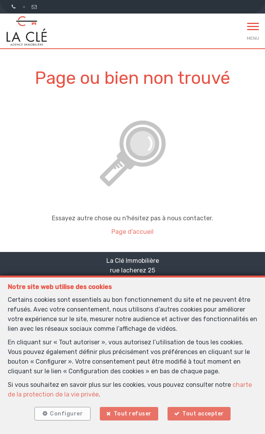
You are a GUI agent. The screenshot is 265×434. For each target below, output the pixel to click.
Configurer (66, 413)
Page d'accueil (132, 231)
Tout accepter (203, 413)
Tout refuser (133, 413)
